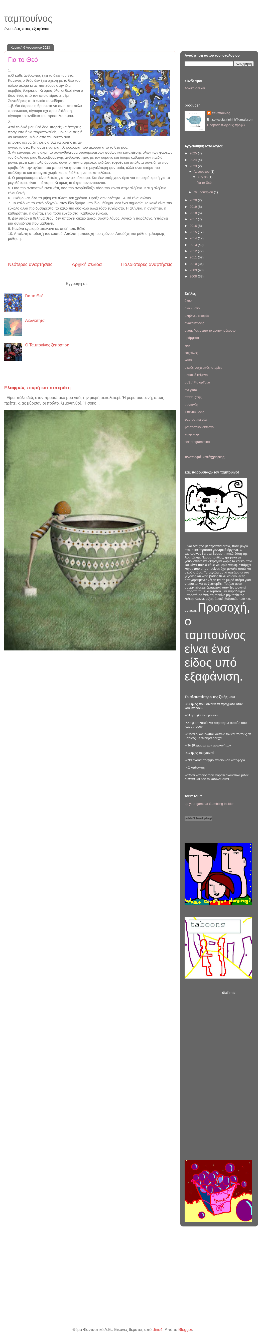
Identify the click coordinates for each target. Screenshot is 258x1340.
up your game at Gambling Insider (209, 804)
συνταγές (191, 405)
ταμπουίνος (28, 18)
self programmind (197, 442)
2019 (194, 207)
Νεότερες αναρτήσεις (30, 264)
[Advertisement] (238, 1073)
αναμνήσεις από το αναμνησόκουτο (210, 330)
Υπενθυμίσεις (194, 412)
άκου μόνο (192, 308)
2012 (194, 251)
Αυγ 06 (202, 177)
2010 (194, 264)
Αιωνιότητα (35, 320)
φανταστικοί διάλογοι (199, 427)
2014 (194, 238)
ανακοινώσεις (194, 323)
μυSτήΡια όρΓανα (197, 382)
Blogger (185, 1329)
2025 (194, 153)
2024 (194, 160)
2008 (194, 276)
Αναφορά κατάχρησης (204, 457)
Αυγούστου (202, 171)
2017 (194, 219)
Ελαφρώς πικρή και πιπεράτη (37, 387)
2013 (194, 245)
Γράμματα (192, 338)
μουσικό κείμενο (196, 375)
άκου (188, 301)
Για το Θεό (23, 59)
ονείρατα (191, 390)
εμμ (187, 345)
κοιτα (188, 360)
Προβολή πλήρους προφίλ (226, 125)
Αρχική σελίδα (87, 264)
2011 (194, 257)
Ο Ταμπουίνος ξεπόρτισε (47, 345)
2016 (194, 226)
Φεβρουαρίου (204, 192)
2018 (194, 213)
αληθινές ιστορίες (197, 316)
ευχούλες (191, 353)
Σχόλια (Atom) (101, 283)
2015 (194, 232)
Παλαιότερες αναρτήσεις (146, 264)
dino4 (158, 1329)
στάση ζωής (193, 397)
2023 (194, 166)
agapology (192, 434)
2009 (194, 270)
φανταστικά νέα (196, 419)
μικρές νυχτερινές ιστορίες (203, 367)
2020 (194, 200)
